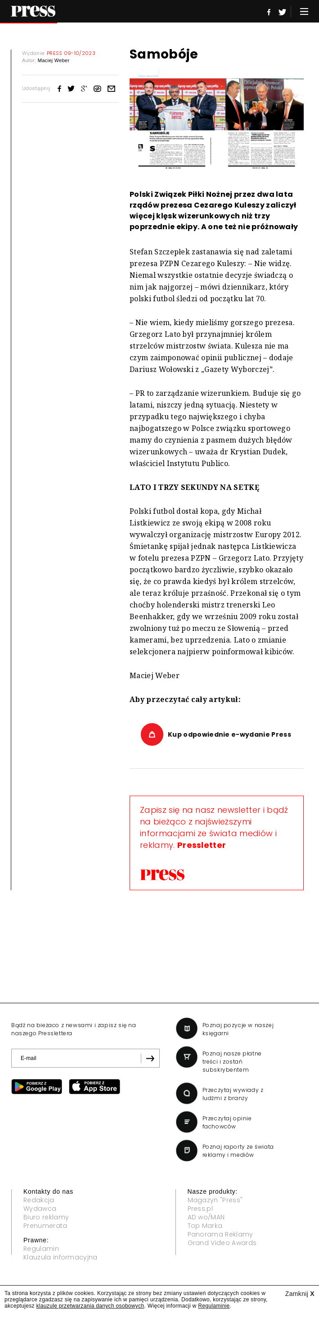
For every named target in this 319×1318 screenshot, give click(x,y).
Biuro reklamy (46, 1217)
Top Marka (205, 1225)
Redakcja (38, 1200)
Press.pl (200, 1208)
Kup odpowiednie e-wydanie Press (229, 734)
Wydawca (39, 1208)
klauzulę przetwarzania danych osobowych (90, 1306)
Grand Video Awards (222, 1242)
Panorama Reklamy (220, 1234)
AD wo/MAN (206, 1217)
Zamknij (300, 1293)
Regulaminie (213, 1306)
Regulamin (41, 1248)
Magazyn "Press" (215, 1200)
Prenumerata (45, 1225)
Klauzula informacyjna (60, 1257)
